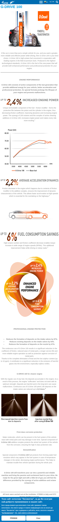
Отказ (38, 518)
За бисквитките (7, 513)
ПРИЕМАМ (13, 518)
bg (50, 1)
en (53, 1)
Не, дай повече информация (26, 513)
